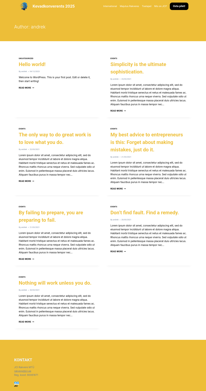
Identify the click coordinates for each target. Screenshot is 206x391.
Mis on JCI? (160, 6)
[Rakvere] (103, 386)
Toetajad (146, 6)
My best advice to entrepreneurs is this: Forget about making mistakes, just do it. (146, 142)
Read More (26, 88)
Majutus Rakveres (129, 6)
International (110, 6)
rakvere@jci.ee (22, 371)
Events (113, 58)
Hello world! (32, 64)
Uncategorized (26, 58)
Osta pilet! (179, 6)
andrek (24, 71)
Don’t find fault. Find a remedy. (144, 213)
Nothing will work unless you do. (55, 283)
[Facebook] (15, 383)
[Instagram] (18, 383)
